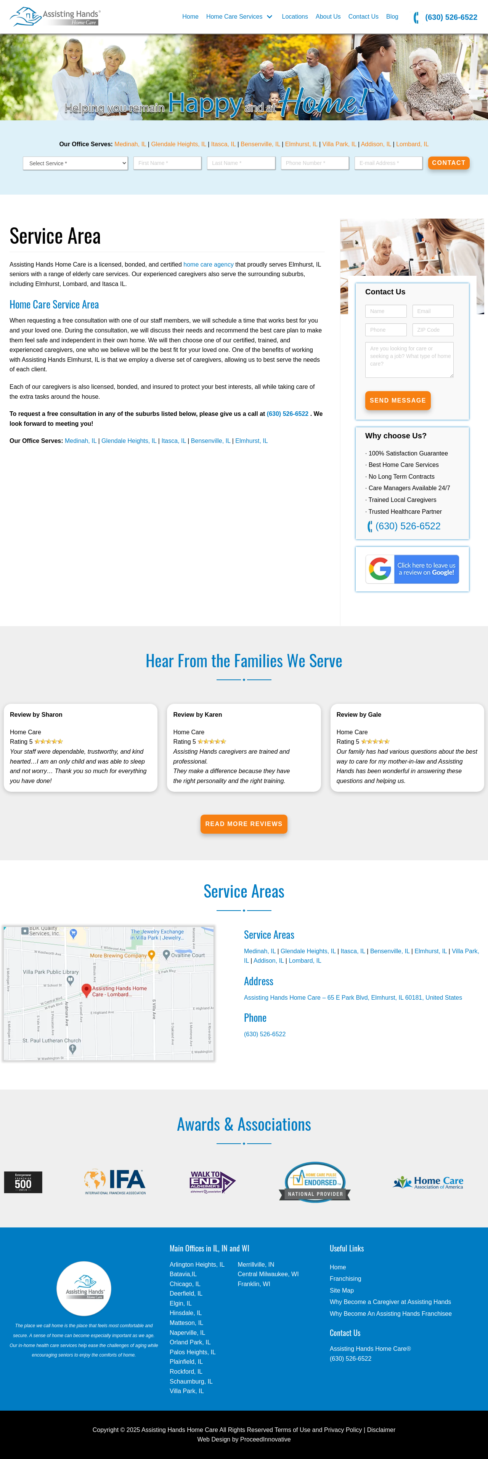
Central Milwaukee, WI (268, 1274)
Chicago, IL (185, 1284)
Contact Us (363, 16)
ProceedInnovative (265, 1439)
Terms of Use (292, 1430)
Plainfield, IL (186, 1361)
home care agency (208, 264)
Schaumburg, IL (191, 1381)
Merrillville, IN (256, 1264)
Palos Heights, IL (193, 1352)
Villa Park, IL (339, 144)
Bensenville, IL (260, 144)
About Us (328, 16)
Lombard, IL (412, 144)
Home (190, 16)
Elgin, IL (181, 1303)
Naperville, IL (187, 1333)
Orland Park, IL (190, 1342)
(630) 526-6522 (443, 17)
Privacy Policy (343, 1430)
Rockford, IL (186, 1371)
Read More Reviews (244, 824)
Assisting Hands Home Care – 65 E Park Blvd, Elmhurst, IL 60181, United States (353, 997)
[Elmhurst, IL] (55, 17)
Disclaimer (381, 1430)
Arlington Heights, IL (197, 1264)
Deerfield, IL (186, 1293)
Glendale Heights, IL (178, 144)
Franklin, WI (254, 1284)
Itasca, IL (223, 144)
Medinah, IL (130, 144)
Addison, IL (376, 144)
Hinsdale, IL (186, 1313)
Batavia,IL (183, 1274)
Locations (295, 16)
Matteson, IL (186, 1323)
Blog (392, 16)
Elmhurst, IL (301, 144)
